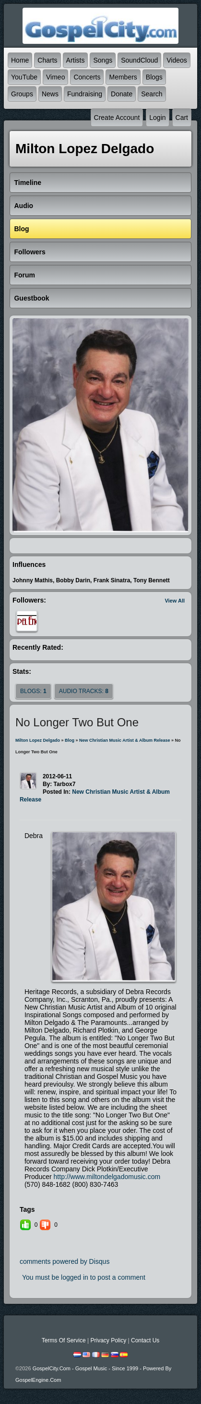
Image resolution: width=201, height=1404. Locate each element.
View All (175, 601)
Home (20, 60)
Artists (75, 60)
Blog (69, 740)
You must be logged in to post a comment (83, 1277)
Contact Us (145, 1340)
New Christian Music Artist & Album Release (124, 740)
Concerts (86, 77)
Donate (121, 94)
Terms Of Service (64, 1340)
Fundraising (84, 94)
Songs (102, 60)
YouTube (24, 77)
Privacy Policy (108, 1340)
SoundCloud (139, 60)
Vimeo (55, 77)
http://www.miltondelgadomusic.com (107, 1177)
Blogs (154, 77)
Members (123, 77)
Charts (47, 60)
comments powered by (65, 1261)
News (50, 94)
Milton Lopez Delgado (37, 740)
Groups (22, 94)
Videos (176, 60)
